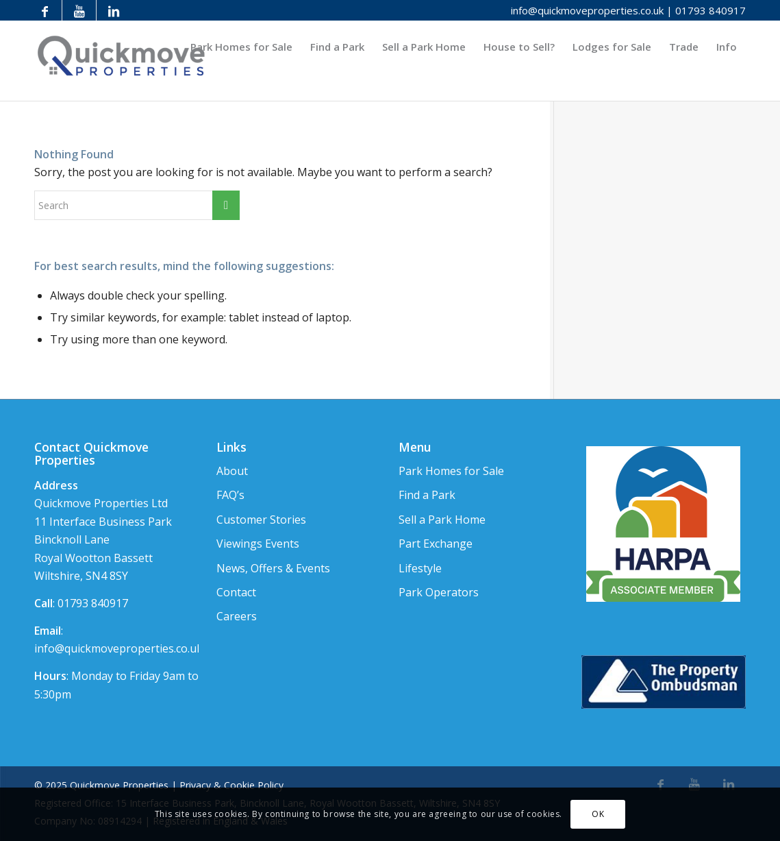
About (232, 470)
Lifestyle (420, 568)
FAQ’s (230, 494)
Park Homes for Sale (451, 470)
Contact (236, 592)
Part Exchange (436, 543)
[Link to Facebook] (45, 10)
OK (598, 814)
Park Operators (439, 592)
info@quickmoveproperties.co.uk (587, 10)
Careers (236, 616)
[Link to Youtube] (79, 10)
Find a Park (427, 494)
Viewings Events (257, 543)
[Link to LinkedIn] (114, 10)
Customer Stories (261, 519)
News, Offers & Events (273, 568)
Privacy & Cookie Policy (231, 785)
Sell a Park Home (442, 519)
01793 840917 (710, 10)
